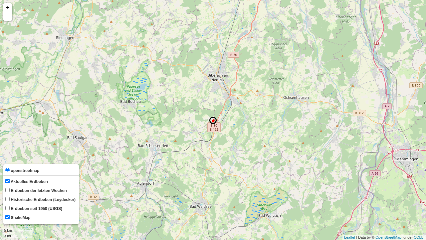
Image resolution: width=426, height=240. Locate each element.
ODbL (418, 237)
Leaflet (349, 237)
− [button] (8, 16)
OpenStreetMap (388, 237)
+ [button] (8, 8)
